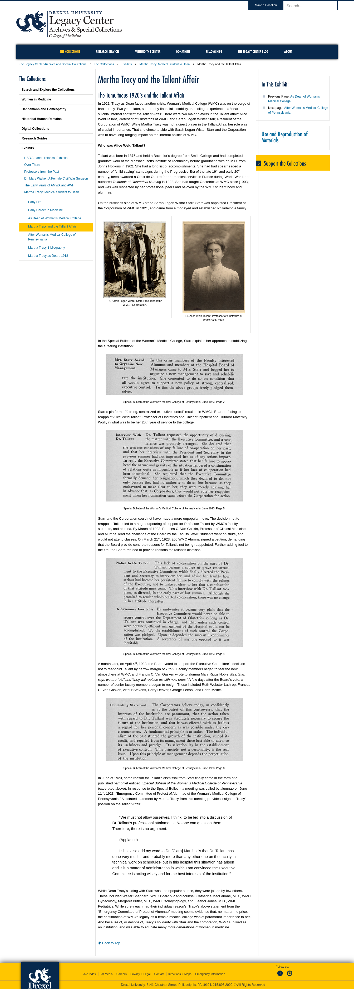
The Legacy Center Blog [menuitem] (253, 52)
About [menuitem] (288, 52)
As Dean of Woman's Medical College (54, 218)
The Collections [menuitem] (70, 52)
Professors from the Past (41, 171)
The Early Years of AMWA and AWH (49, 185)
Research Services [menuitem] (107, 52)
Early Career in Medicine (45, 210)
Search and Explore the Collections (48, 89)
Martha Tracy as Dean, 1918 (48, 256)
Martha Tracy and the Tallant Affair (52, 226)
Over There (32, 165)
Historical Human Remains (42, 119)
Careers (121, 974)
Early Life (34, 202)
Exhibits (127, 64)
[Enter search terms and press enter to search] (313, 5)
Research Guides (34, 138)
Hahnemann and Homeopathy (44, 109)
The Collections (104, 64)
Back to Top (109, 943)
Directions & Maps (179, 974)
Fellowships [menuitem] (214, 52)
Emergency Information (210, 974)
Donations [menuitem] (183, 52)
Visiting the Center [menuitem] (147, 52)
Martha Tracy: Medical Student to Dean (164, 64)
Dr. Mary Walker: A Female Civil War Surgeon (56, 178)
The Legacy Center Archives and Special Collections (52, 64)
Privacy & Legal (140, 974)
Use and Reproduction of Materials (285, 137)
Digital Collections (35, 129)
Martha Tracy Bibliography (46, 247)
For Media (106, 974)
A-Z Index (89, 974)
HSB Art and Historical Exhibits (45, 158)
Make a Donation (271, 5)
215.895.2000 (222, 985)
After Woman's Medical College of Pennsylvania (52, 237)
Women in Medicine (36, 99)
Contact (159, 974)
